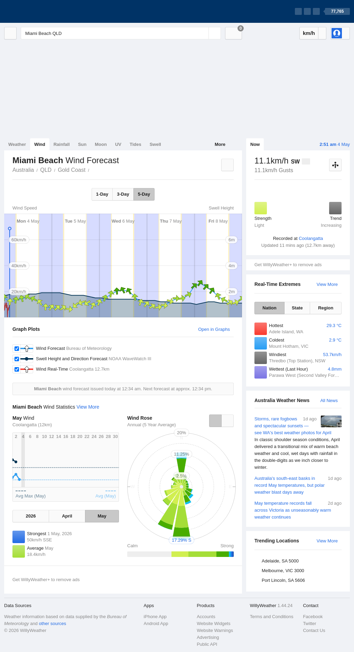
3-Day (123, 194)
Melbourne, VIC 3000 (283, 570)
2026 (31, 516)
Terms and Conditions (272, 616)
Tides (135, 144)
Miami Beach (93, 169)
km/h (309, 33)
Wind (39, 144)
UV (118, 144)
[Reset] (202, 33)
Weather (17, 144)
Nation (269, 307)
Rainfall (62, 144)
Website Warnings (215, 630)
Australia (23, 170)
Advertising (208, 637)
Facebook (313, 616)
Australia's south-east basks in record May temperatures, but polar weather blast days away (298, 485)
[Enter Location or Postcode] (121, 33)
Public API (207, 644)
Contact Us (314, 630)
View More (327, 284)
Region (325, 307)
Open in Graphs (214, 329)
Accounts (206, 616)
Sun (82, 144)
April (67, 516)
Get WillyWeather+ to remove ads (288, 264)
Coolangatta (311, 238)
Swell (155, 144)
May (101, 516)
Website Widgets (213, 623)
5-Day (144, 194)
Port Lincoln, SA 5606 (283, 580)
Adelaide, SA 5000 (280, 560)
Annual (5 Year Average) (151, 424)
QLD (46, 170)
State (297, 307)
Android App (156, 623)
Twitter (309, 623)
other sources (52, 623)
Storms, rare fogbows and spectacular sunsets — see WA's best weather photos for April (298, 443)
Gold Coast (71, 170)
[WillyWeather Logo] (36, 11)
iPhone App (155, 616)
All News (329, 400)
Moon (101, 144)
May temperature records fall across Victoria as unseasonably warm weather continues (298, 510)
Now (255, 144)
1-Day (102, 194)
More (220, 144)
